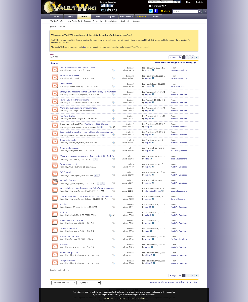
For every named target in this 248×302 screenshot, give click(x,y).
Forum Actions (112, 21)
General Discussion (178, 86)
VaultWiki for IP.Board (69, 75)
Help (188, 2)
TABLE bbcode (66, 172)
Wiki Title (64, 244)
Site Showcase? (66, 83)
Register (199, 2)
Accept (122, 298)
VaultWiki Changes (68, 180)
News (70, 17)
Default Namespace (68, 228)
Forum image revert (68, 164)
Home (56, 17)
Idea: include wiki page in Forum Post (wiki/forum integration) (87, 188)
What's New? (126, 17)
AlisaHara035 (73, 94)
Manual (155, 17)
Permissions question (69, 252)
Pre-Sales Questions (179, 70)
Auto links (64, 204)
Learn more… (109, 298)
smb (70, 70)
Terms (189, 282)
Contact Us (155, 282)
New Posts (72, 21)
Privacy (182, 282)
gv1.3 (70, 167)
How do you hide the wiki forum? (74, 99)
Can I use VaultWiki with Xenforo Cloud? (77, 67)
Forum (84, 17)
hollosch (71, 215)
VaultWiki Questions (179, 94)
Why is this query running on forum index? (78, 108)
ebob (70, 223)
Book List (64, 212)
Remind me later (138, 298)
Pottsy (70, 151)
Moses (71, 247)
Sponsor (138, 21)
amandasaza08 (74, 102)
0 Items (165, 11)
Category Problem (68, 260)
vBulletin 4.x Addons (179, 126)
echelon (148, 70)
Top (195, 282)
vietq (147, 126)
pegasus (148, 78)
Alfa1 (70, 110)
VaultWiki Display (67, 116)
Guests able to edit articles (71, 220)
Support (111, 17)
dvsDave (71, 143)
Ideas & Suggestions (179, 78)
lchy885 (71, 86)
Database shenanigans (69, 148)
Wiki (98, 17)
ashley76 (72, 255)
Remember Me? (157, 6)
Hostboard (72, 118)
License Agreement (169, 282)
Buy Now (141, 17)
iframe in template (68, 140)
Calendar (87, 21)
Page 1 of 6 (175, 57)
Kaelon (71, 78)
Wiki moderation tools (69, 236)
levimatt (71, 135)
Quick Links (126, 21)
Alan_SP (71, 207)
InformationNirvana (76, 191)
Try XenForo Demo (58, 21)
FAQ (80, 21)
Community (99, 21)
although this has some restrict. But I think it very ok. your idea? (88, 91)
